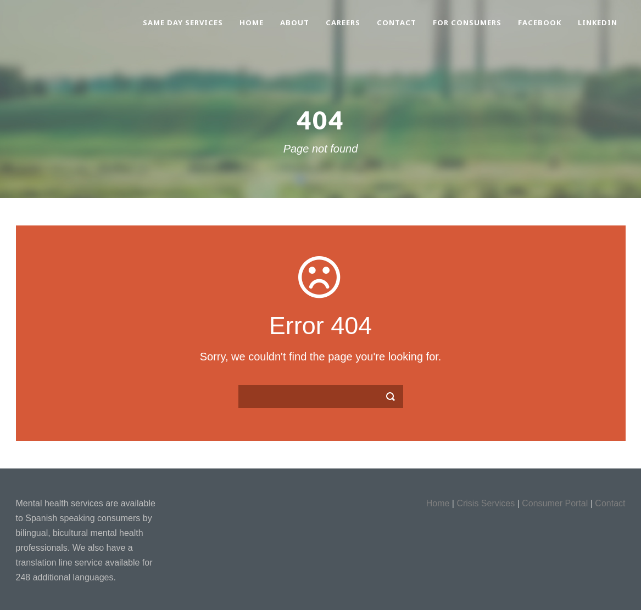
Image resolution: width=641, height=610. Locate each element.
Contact (396, 22)
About (294, 22)
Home (251, 22)
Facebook (539, 22)
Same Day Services (183, 22)
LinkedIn (597, 22)
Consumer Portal (555, 503)
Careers (343, 22)
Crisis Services (485, 503)
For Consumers (467, 22)
